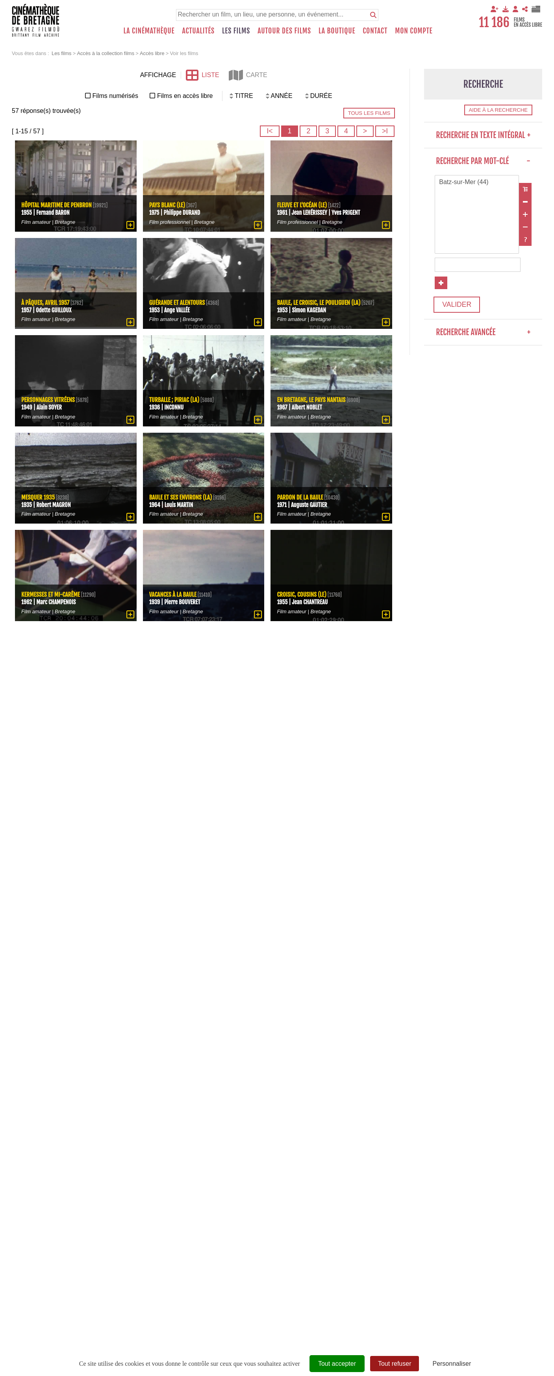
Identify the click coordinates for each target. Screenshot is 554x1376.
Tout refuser (394, 1363)
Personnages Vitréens (48, 400)
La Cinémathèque (149, 30)
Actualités (198, 30)
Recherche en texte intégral (483, 135)
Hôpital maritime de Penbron (56, 205)
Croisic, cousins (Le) (301, 595)
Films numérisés (115, 95)
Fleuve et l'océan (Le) (302, 205)
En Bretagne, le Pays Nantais (311, 400)
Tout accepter (337, 1363)
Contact (375, 30)
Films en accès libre (185, 95)
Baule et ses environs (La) (180, 497)
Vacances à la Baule (172, 595)
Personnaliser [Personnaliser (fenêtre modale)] (451, 1363)
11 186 (494, 22)
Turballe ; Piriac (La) (174, 400)
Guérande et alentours (177, 302)
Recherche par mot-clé (483, 161)
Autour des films (284, 30)
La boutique (337, 30)
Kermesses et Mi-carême (50, 595)
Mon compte (413, 30)
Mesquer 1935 (38, 497)
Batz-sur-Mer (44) (476, 182)
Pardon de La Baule (300, 497)
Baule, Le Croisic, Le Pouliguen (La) (318, 302)
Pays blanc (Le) (167, 205)
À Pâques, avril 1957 (45, 302)
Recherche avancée (483, 332)
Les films (236, 30)
